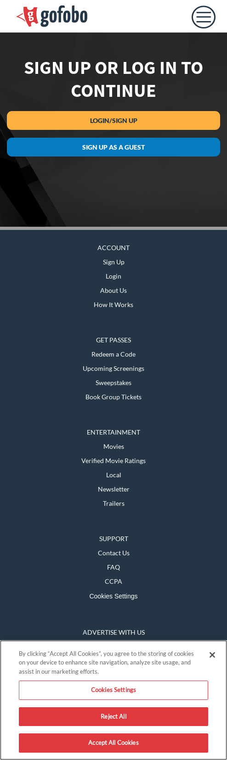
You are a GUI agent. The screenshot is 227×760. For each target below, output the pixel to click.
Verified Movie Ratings (113, 460)
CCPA (113, 581)
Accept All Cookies (113, 742)
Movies (113, 446)
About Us (113, 290)
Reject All (113, 716)
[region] (113, 700)
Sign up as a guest (113, 147)
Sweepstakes (113, 382)
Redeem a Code (113, 354)
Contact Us (114, 553)
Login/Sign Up (113, 120)
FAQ (113, 567)
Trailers (114, 503)
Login (113, 276)
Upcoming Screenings (113, 368)
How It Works (113, 304)
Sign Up (114, 262)
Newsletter (114, 489)
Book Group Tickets (113, 397)
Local (113, 475)
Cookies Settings (113, 596)
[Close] (212, 655)
